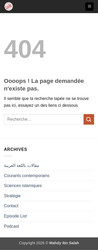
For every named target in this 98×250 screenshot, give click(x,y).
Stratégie (12, 196)
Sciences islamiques (23, 185)
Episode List (15, 216)
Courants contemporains (26, 175)
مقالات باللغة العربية (21, 165)
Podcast (11, 226)
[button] (89, 6)
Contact (11, 206)
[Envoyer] (89, 119)
